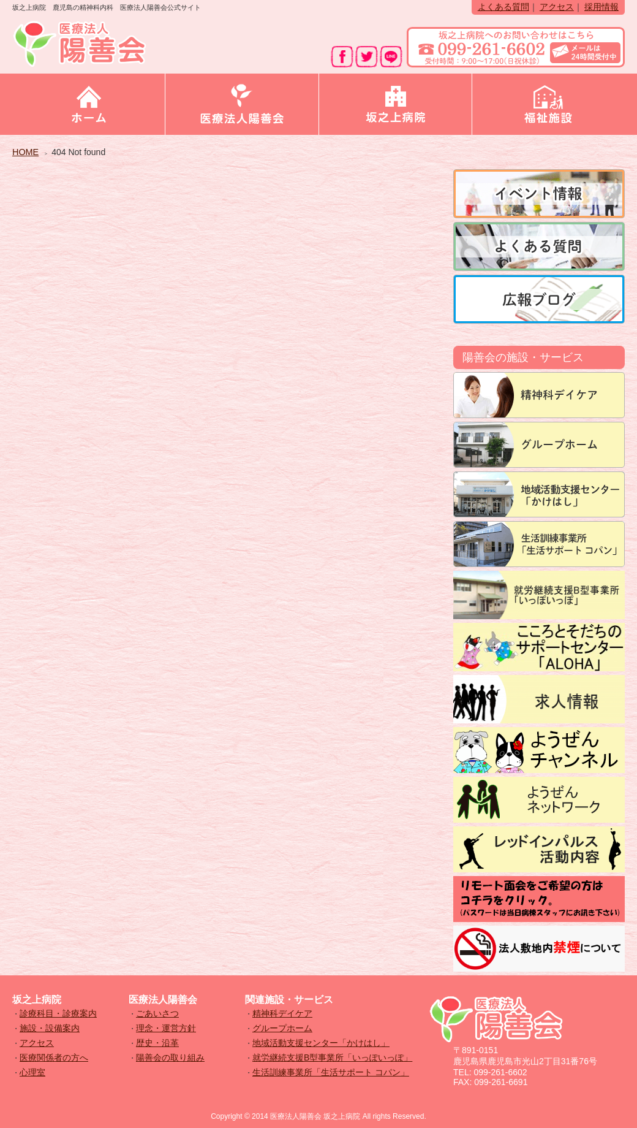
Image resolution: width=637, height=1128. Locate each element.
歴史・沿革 (157, 1043)
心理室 (32, 1072)
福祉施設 (548, 104)
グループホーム (282, 1028)
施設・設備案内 (50, 1028)
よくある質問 (503, 7)
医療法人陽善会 (242, 104)
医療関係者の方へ (54, 1057)
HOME (25, 152)
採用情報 (601, 7)
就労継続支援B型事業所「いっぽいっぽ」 (332, 1057)
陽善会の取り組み (170, 1057)
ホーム (88, 104)
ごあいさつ (157, 1013)
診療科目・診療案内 (58, 1013)
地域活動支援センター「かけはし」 (321, 1043)
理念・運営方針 (166, 1028)
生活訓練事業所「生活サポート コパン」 (330, 1072)
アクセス (557, 7)
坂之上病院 (395, 104)
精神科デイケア (282, 1013)
